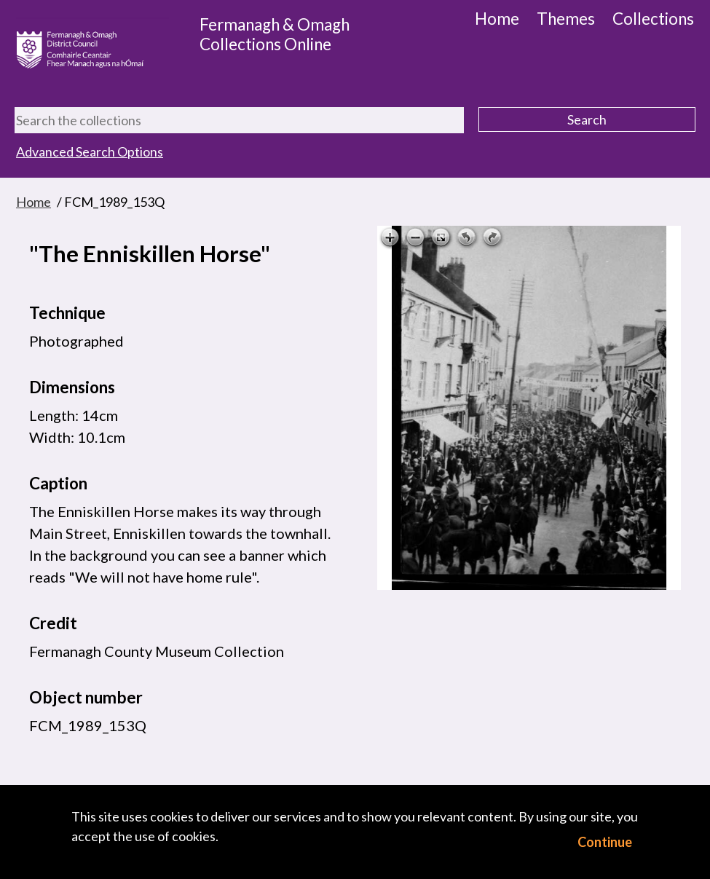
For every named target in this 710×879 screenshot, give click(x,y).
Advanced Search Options (89, 151)
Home (497, 18)
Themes (566, 18)
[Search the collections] (239, 120)
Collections (653, 18)
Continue (604, 842)
